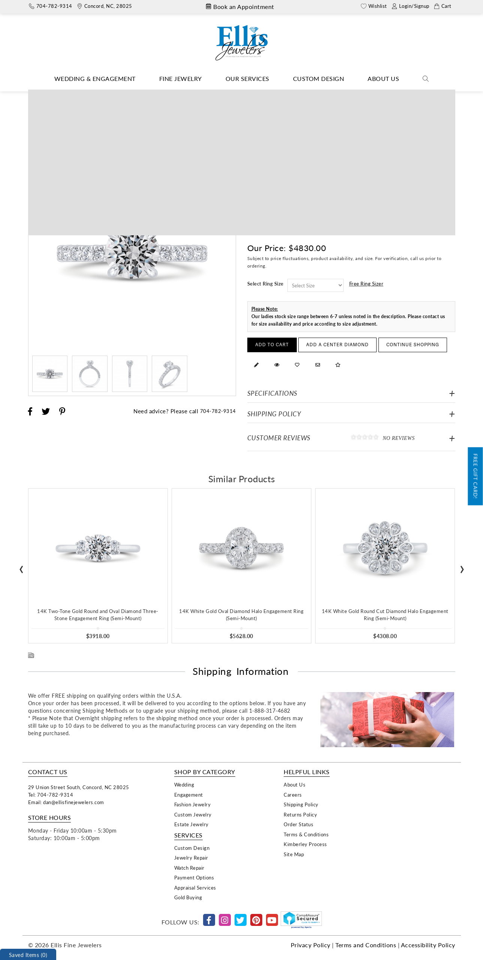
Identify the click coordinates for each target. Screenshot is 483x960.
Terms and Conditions (365, 945)
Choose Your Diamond (57, 128)
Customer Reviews (351, 438)
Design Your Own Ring (234, 95)
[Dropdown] (95, 79)
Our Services (247, 78)
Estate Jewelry (191, 824)
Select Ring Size (265, 283)
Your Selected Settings (406, 128)
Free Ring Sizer (366, 283)
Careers (293, 794)
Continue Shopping (412, 345)
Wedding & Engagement (95, 78)
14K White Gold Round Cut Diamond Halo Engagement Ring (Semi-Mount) (385, 614)
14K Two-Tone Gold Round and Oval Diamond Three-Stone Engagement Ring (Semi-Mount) (98, 614)
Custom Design (318, 78)
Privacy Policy (310, 945)
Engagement (188, 794)
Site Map (294, 854)
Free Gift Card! (476, 476)
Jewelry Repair (191, 857)
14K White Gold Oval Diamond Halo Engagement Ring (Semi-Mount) (241, 614)
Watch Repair (189, 867)
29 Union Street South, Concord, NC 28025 (78, 787)
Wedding (184, 784)
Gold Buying (188, 897)
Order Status (298, 824)
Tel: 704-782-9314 (50, 794)
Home (193, 95)
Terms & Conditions (306, 834)
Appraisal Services (195, 887)
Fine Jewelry (180, 78)
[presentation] (21, 566)
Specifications (272, 393)
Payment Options (194, 877)
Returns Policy (300, 814)
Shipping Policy (274, 413)
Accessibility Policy (428, 945)
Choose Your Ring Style (120, 128)
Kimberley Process (305, 844)
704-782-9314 (218, 411)
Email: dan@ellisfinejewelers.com (66, 802)
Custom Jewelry (193, 814)
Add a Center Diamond (337, 345)
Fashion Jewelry (192, 804)
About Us (383, 78)
